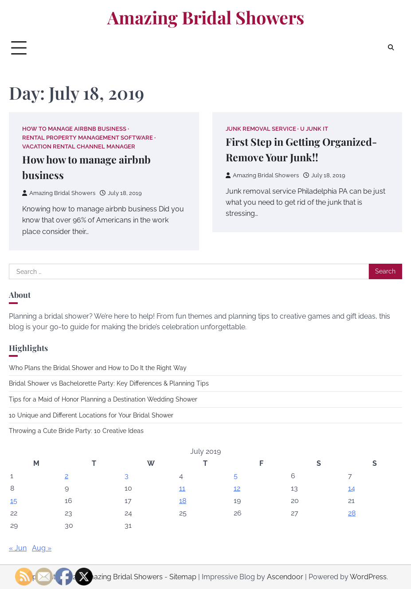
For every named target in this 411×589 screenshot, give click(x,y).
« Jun (18, 548)
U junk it (314, 128)
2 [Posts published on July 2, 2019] (66, 476)
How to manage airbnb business (74, 128)
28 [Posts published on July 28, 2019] (352, 513)
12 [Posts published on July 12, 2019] (237, 488)
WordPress (368, 577)
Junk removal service (261, 128)
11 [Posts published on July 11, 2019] (182, 488)
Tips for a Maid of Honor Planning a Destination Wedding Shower (103, 399)
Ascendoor (285, 577)
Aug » (41, 548)
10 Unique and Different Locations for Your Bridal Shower (91, 415)
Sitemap (182, 577)
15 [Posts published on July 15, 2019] (13, 500)
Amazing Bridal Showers (205, 17)
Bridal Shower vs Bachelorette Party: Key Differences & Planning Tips (109, 383)
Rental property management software (87, 137)
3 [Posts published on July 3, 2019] (127, 476)
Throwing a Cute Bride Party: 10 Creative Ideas (76, 430)
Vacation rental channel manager (78, 146)
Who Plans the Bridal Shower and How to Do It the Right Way (98, 367)
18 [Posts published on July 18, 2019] (182, 500)
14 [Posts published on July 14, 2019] (351, 488)
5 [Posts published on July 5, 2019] (236, 476)
